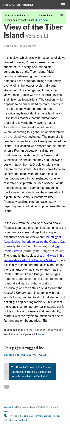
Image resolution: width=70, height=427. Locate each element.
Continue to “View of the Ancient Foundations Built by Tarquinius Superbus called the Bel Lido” (31, 371)
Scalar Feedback (19, 420)
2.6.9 (29, 415)
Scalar (23, 415)
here (41, 334)
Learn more (42, 19)
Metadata (8, 411)
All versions (52, 406)
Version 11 (9, 406)
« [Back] (6, 371)
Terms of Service (43, 415)
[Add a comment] (8, 387)
